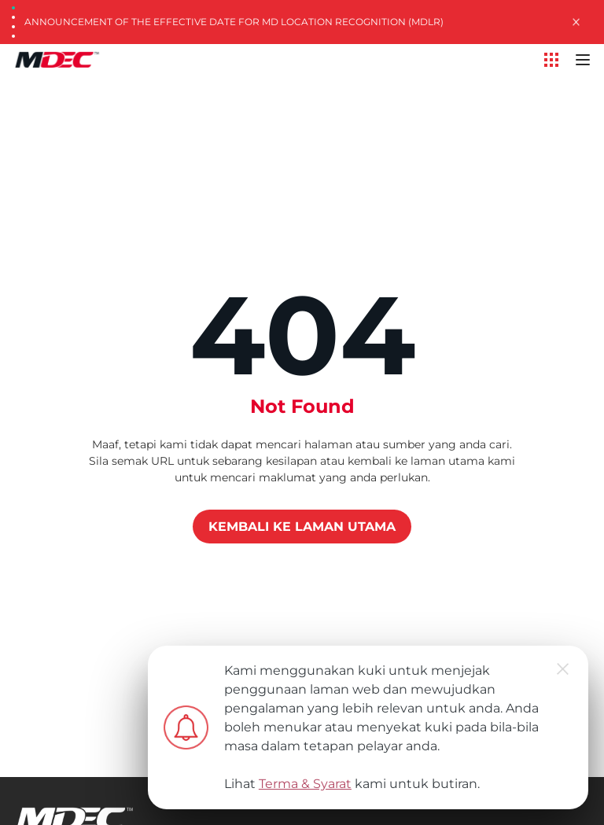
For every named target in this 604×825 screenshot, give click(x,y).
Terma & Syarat (305, 783)
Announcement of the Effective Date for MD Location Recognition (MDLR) (234, 22)
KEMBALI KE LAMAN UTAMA (302, 526)
